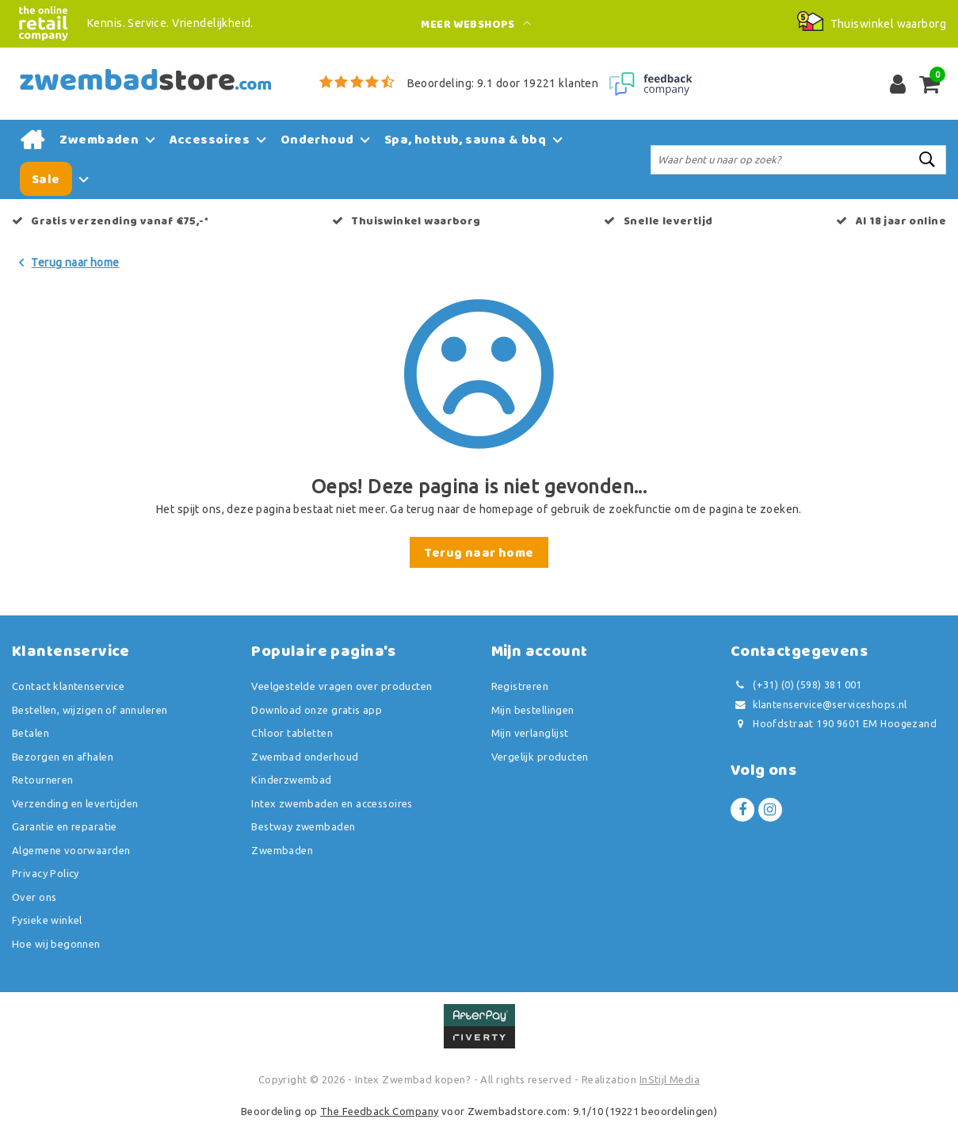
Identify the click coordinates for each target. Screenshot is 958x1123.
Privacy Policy (45, 873)
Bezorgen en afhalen (62, 756)
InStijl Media (669, 1079)
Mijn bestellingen (532, 709)
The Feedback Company (379, 1111)
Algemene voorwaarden (71, 850)
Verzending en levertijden (75, 803)
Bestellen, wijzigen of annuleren (89, 709)
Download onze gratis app (316, 709)
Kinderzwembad (291, 779)
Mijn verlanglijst (530, 732)
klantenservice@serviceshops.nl (819, 705)
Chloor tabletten (292, 732)
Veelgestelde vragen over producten (341, 686)
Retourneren (43, 779)
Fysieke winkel (47, 920)
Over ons (34, 897)
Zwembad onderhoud (304, 756)
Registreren (520, 686)
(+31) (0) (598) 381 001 (796, 685)
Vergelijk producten (540, 756)
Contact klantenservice (68, 686)
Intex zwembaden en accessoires (332, 803)
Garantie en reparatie (64, 826)
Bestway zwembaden (303, 826)
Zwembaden (282, 850)
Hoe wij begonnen (56, 943)
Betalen (30, 732)
